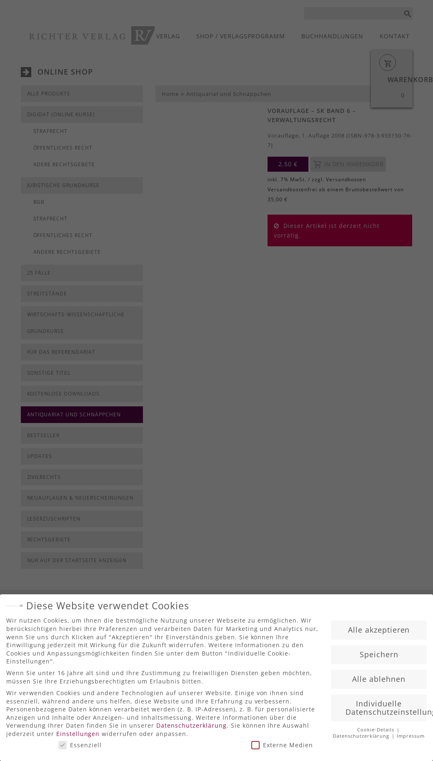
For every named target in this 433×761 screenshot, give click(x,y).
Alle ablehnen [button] (378, 676)
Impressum (411, 733)
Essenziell (80, 742)
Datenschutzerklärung (191, 723)
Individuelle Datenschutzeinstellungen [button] (386, 705)
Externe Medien (282, 742)
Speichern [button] (379, 651)
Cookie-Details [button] (376, 727)
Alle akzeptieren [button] (379, 627)
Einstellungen (78, 731)
